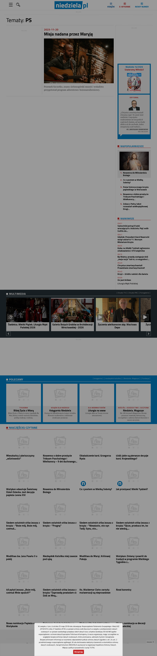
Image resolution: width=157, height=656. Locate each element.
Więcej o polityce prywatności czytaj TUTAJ (78, 647)
